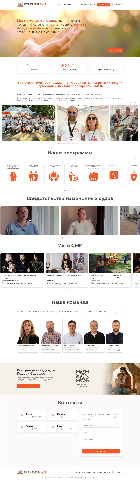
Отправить (101, 451)
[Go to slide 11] (73, 143)
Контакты (92, 5)
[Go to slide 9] (70, 143)
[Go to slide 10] (72, 143)
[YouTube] (119, 5)
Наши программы (69, 5)
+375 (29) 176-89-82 (64, 417)
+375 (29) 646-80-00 (33, 429)
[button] (29, 220)
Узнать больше (115, 50)
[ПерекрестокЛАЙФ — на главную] (31, 4)
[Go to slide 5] (64, 143)
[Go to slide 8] (69, 143)
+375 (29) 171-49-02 (64, 429)
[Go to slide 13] (79, 357)
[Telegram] (116, 5)
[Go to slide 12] (75, 143)
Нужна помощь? (104, 4)
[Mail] (121, 5)
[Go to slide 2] (60, 143)
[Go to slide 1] (58, 143)
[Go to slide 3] (61, 143)
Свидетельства (82, 5)
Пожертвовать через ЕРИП (28, 386)
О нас (59, 5)
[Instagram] (113, 5)
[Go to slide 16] (81, 143)
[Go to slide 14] (78, 143)
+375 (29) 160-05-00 (33, 417)
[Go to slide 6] (66, 143)
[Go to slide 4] (63, 143)
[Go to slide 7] (67, 143)
